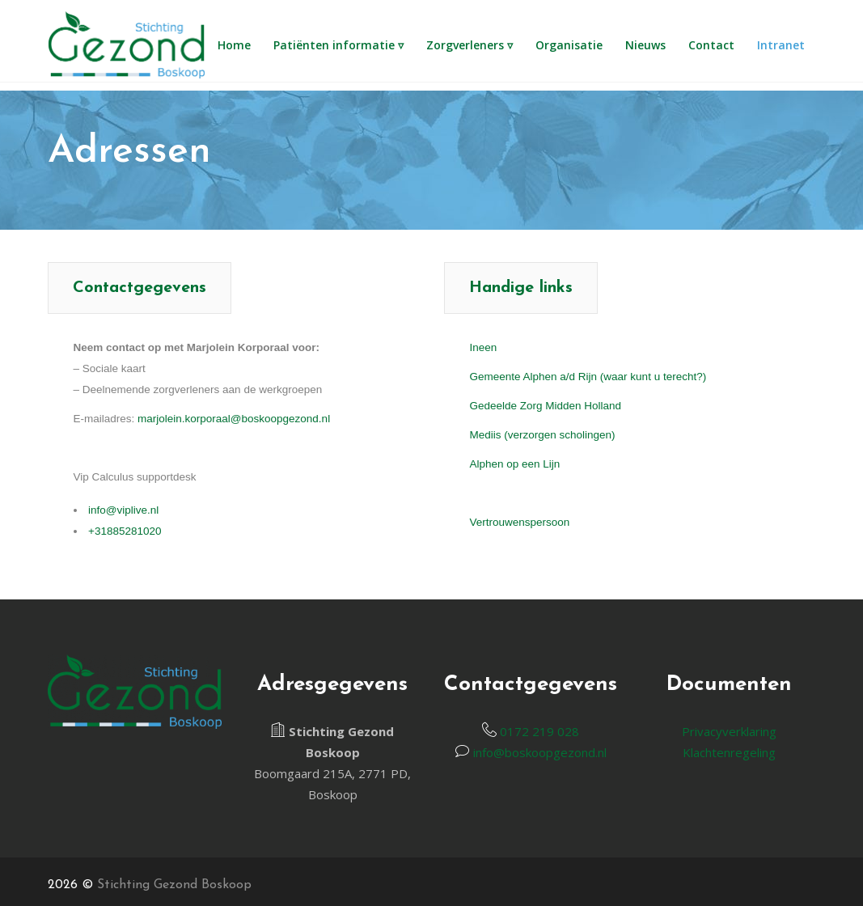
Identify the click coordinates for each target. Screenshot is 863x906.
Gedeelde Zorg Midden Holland (546, 406)
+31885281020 (124, 531)
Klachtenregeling (729, 752)
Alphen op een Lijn (515, 464)
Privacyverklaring (729, 731)
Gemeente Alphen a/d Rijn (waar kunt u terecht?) (588, 376)
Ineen (483, 347)
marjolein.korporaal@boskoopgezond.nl (233, 419)
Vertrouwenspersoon (520, 522)
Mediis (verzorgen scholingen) (543, 435)
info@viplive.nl (123, 510)
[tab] (139, 288)
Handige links (521, 288)
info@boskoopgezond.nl (538, 752)
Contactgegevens (139, 288)
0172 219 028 (538, 731)
